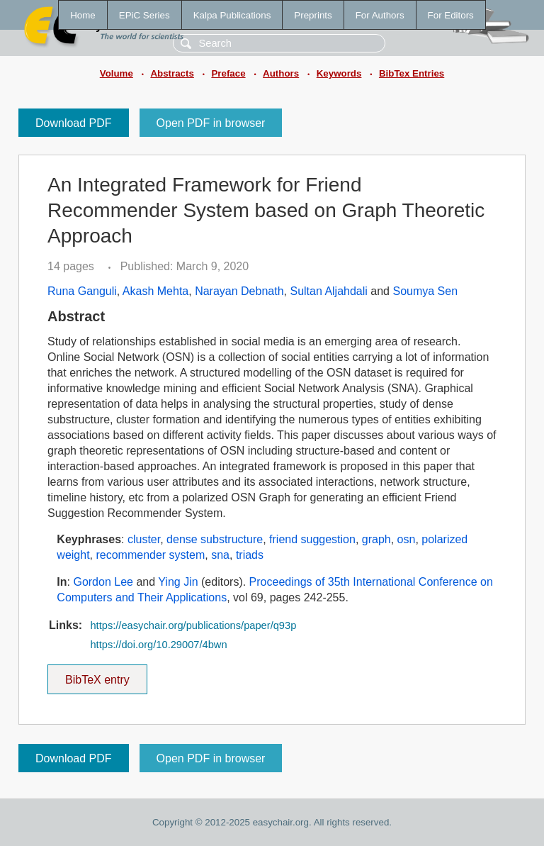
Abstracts (171, 73)
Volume (116, 73)
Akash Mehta (155, 291)
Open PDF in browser (211, 123)
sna (220, 555)
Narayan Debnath (239, 291)
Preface (228, 73)
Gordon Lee (103, 582)
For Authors (380, 15)
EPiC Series (144, 15)
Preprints (313, 15)
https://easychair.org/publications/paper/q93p (193, 625)
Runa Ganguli (82, 291)
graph (376, 539)
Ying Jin (178, 582)
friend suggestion (312, 539)
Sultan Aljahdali (328, 291)
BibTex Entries (411, 73)
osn (406, 539)
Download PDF (73, 123)
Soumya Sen (425, 291)
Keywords (339, 73)
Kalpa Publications (232, 15)
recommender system (150, 555)
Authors (281, 73)
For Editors (451, 15)
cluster (144, 539)
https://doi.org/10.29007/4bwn (158, 644)
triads (250, 555)
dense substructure (214, 539)
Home (83, 15)
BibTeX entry (97, 675)
